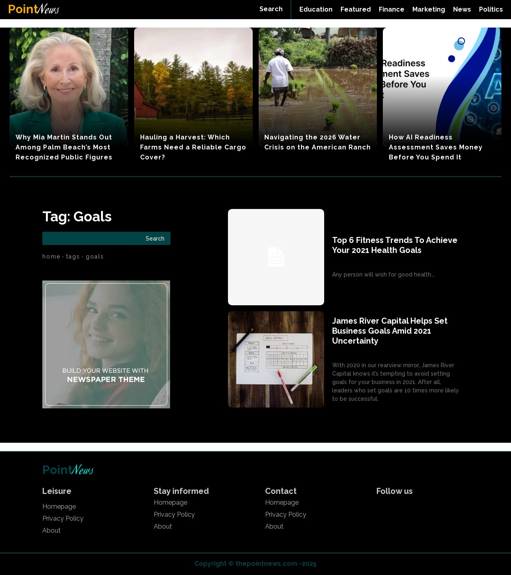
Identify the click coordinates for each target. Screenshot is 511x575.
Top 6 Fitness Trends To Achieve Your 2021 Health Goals (395, 245)
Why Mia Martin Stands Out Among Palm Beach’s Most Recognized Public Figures (64, 147)
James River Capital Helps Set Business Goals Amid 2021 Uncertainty (390, 331)
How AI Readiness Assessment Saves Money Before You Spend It (436, 147)
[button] (271, 9)
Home (51, 256)
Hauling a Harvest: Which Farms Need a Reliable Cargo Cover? (193, 147)
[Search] (155, 238)
